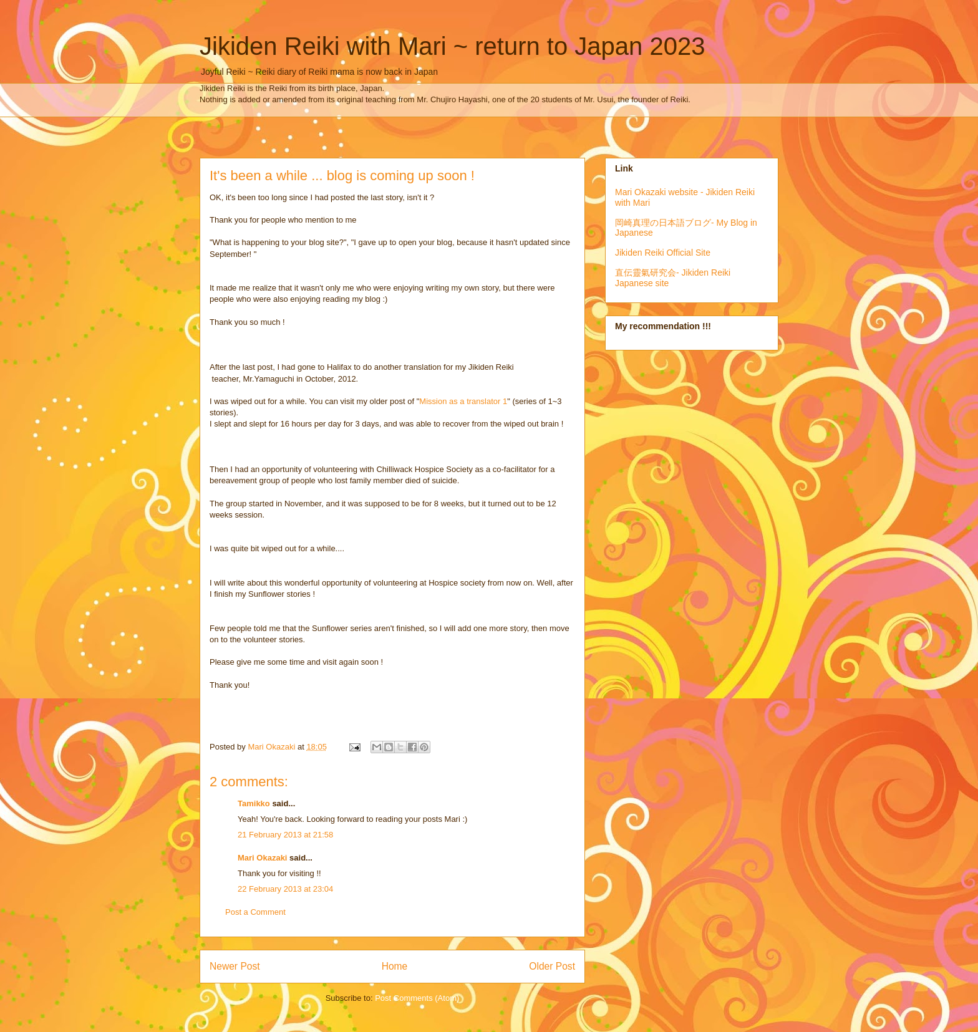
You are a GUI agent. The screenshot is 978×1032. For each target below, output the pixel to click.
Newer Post (235, 966)
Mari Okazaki (263, 857)
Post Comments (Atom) (417, 998)
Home (395, 966)
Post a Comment (255, 912)
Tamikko (254, 803)
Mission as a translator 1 (463, 401)
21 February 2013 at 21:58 (285, 834)
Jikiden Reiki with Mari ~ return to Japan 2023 (452, 46)
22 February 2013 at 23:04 (285, 889)
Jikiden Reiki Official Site (662, 253)
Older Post (552, 966)
